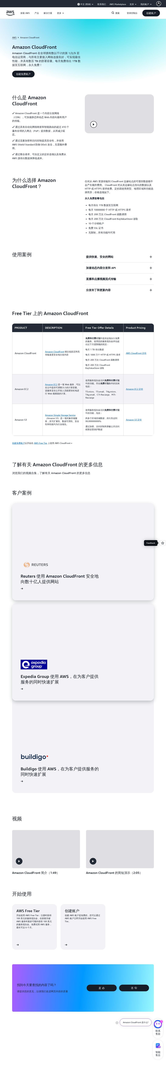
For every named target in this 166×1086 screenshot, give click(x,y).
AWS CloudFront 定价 (136, 353)
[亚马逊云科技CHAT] (158, 1024)
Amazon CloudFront (54, 351)
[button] (25, 13)
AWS (14, 37)
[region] (83, 380)
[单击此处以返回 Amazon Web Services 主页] (10, 15)
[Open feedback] (162, 543)
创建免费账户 (18, 443)
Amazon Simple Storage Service (60, 415)
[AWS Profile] (158, 3)
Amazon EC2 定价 (134, 389)
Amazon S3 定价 (134, 419)
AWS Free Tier (40, 443)
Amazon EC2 (51, 384)
